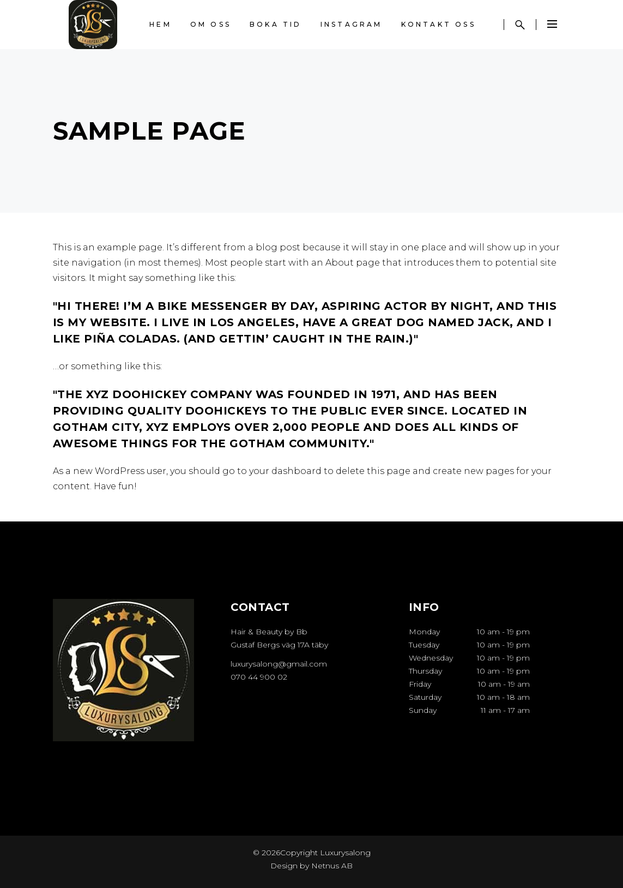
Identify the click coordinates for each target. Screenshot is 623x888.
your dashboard (285, 471)
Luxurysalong (344, 852)
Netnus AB (332, 866)
